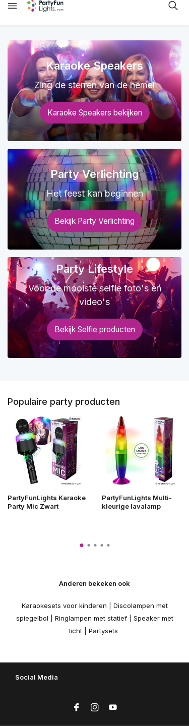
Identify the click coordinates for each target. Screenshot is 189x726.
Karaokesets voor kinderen (64, 605)
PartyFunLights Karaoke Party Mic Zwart (47, 502)
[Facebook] (77, 707)
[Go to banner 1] (94, 90)
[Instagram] (95, 707)
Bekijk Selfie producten (94, 329)
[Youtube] (113, 707)
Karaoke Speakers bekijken (94, 112)
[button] (81, 545)
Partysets (103, 631)
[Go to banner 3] (94, 307)
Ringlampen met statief (91, 618)
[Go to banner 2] (94, 199)
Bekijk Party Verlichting (94, 221)
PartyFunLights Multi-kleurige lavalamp (137, 502)
